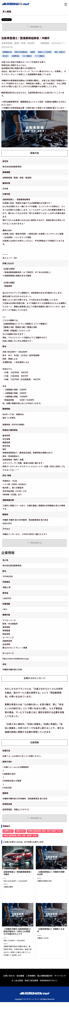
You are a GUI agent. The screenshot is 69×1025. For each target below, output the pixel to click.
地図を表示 (7, 523)
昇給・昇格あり (60, 52)
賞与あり (6, 56)
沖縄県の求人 (8, 831)
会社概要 (20, 976)
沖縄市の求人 (20, 831)
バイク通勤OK (39, 56)
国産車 (32, 52)
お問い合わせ (9, 976)
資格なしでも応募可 (44, 52)
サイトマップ (60, 976)
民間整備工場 (7, 52)
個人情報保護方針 (45, 976)
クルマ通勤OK (27, 56)
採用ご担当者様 (31, 980)
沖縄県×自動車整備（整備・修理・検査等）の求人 (45, 831)
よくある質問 (17, 980)
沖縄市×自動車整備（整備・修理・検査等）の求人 (20, 835)
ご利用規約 (31, 976)
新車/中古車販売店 (21, 52)
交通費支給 (15, 56)
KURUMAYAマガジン (49, 980)
